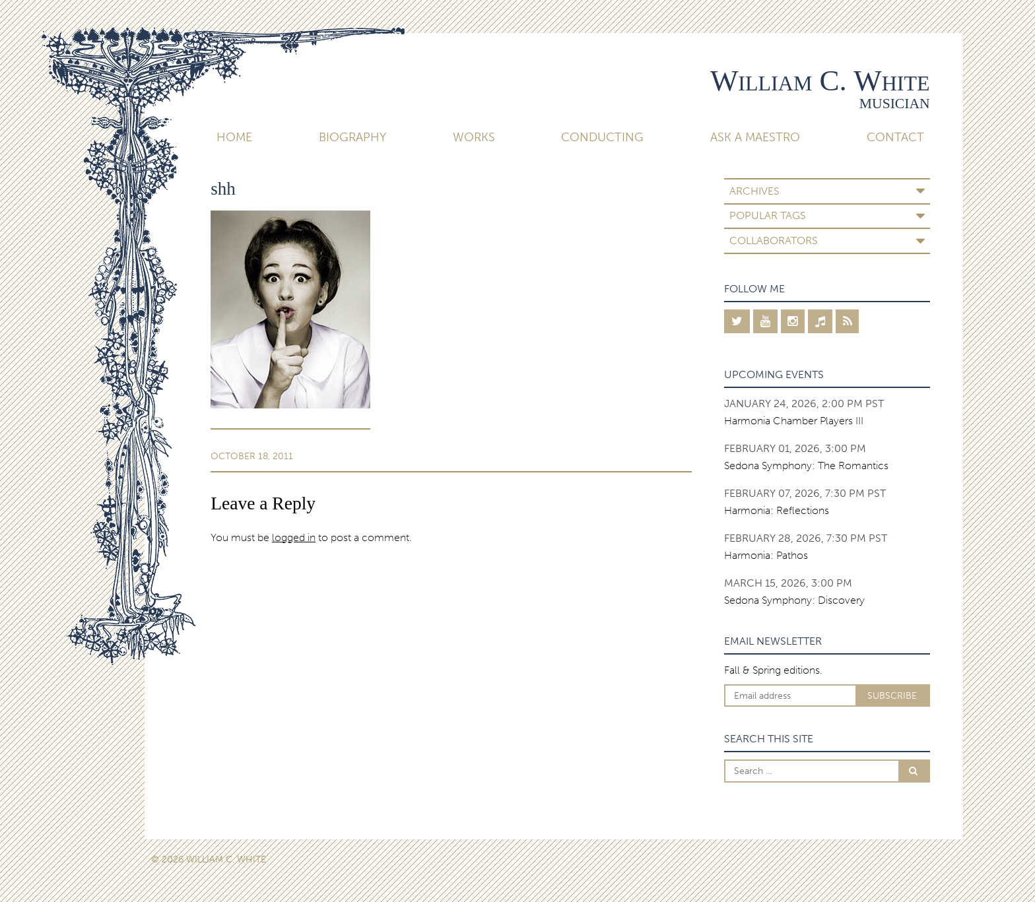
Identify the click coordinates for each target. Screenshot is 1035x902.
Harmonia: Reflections (776, 510)
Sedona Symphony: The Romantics (806, 465)
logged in (294, 537)
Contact (895, 137)
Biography (352, 137)
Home (234, 137)
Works (474, 137)
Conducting (602, 137)
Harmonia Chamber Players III (793, 420)
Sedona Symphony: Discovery (794, 600)
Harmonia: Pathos (766, 555)
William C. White (820, 80)
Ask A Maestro (755, 137)
